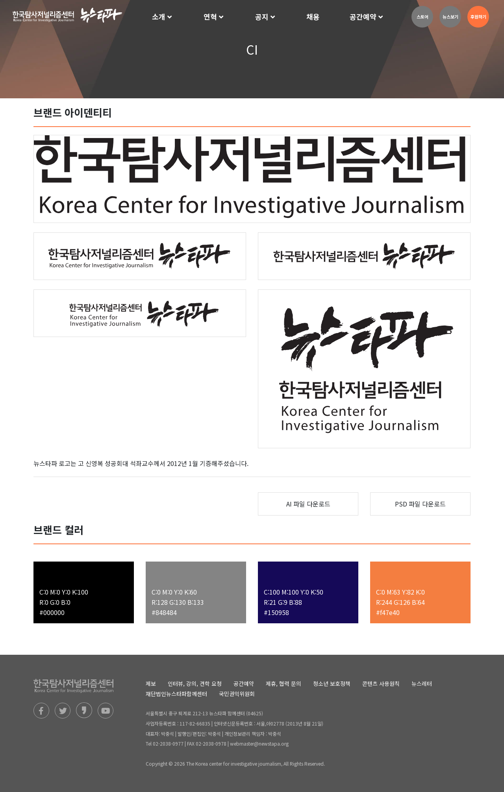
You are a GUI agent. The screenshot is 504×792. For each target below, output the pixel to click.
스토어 (422, 16)
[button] (163, 17)
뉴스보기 (450, 16)
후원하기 (478, 16)
